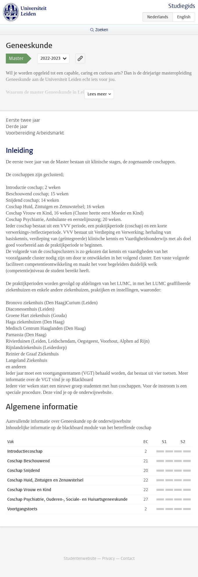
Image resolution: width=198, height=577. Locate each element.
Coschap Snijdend (23, 470)
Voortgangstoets (22, 509)
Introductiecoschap (24, 451)
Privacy (108, 558)
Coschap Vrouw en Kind (29, 490)
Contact (128, 558)
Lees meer (97, 94)
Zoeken (101, 30)
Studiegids (181, 6)
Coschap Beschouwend (28, 461)
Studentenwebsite (80, 558)
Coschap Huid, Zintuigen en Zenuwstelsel (45, 480)
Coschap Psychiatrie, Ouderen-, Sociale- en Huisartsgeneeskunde (67, 499)
